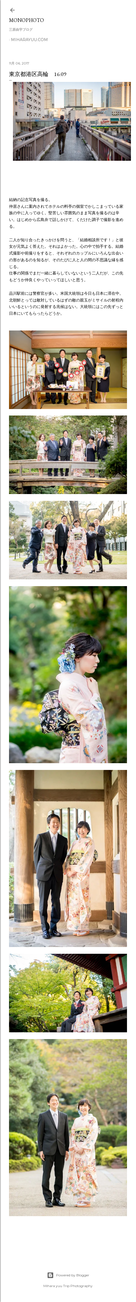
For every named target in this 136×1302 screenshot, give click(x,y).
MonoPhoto (26, 20)
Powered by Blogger (68, 1275)
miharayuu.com (29, 39)
